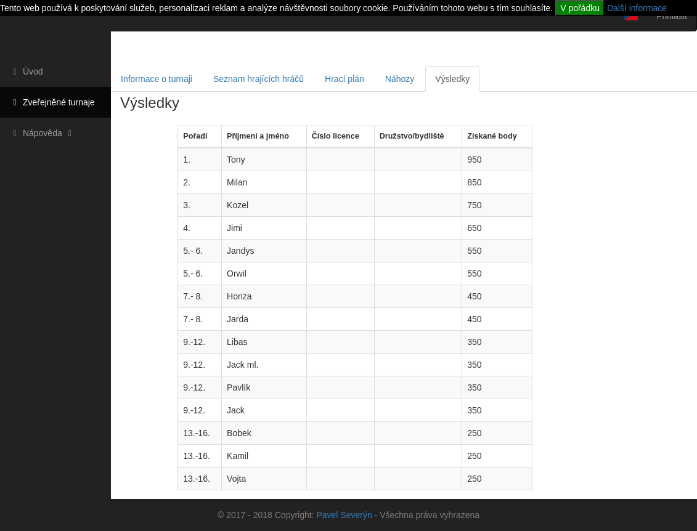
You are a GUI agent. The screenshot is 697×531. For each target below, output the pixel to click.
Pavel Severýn (344, 515)
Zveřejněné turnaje (52, 102)
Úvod (26, 71)
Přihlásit (671, 16)
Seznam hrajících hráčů (258, 79)
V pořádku (580, 8)
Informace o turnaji (156, 79)
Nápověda (42, 133)
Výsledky (452, 79)
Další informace (637, 8)
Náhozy (399, 79)
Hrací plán (344, 79)
